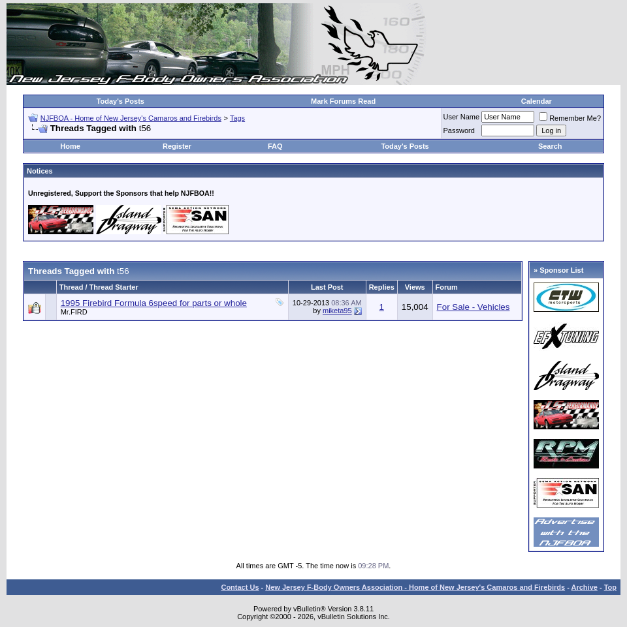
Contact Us (240, 587)
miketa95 (337, 310)
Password (459, 130)
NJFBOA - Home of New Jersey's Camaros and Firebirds (130, 118)
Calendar (536, 101)
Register (177, 146)
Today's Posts (120, 101)
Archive (584, 587)
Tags (237, 118)
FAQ (275, 146)
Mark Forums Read (343, 101)
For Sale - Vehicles (473, 307)
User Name (461, 117)
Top (610, 587)
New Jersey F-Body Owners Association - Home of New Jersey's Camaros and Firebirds (415, 587)
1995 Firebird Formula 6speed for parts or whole (154, 303)
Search (550, 146)
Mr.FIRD (74, 312)
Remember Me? (570, 118)
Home (70, 146)
